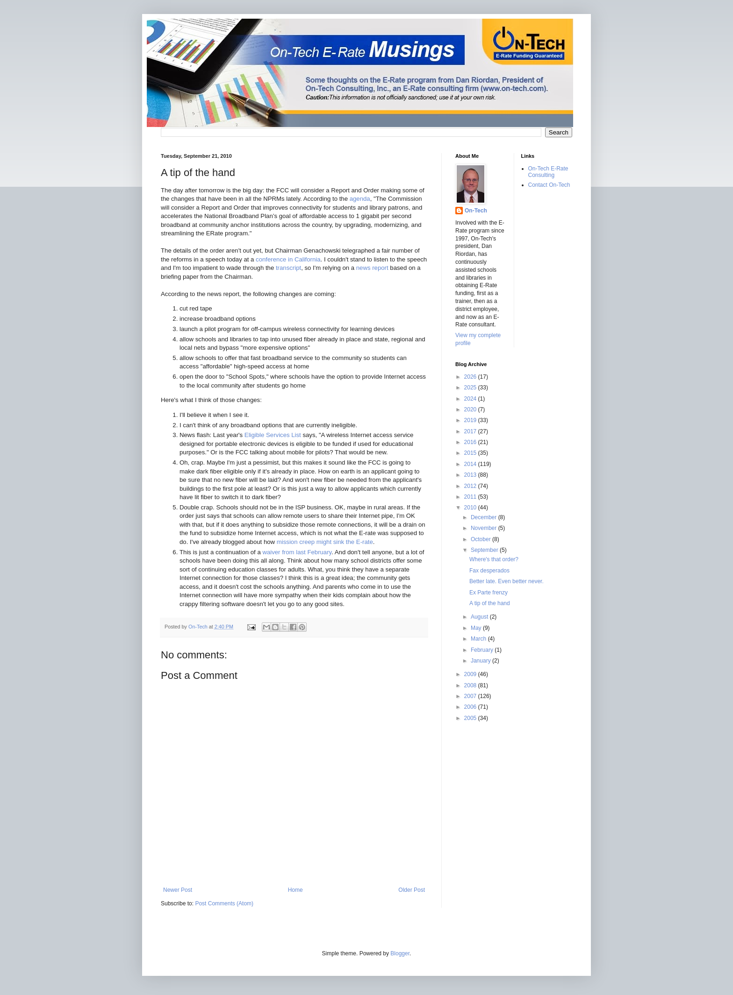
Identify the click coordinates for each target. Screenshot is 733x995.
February (483, 650)
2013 (471, 475)
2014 (471, 464)
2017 (471, 431)
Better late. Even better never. (506, 581)
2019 (471, 420)
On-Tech (476, 210)
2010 (471, 507)
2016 (471, 442)
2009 (471, 674)
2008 (471, 685)
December (484, 517)
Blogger (400, 953)
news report (372, 267)
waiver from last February (296, 552)
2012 (471, 486)
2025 (471, 387)
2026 (471, 377)
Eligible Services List (272, 434)
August (480, 617)
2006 (471, 707)
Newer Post (177, 890)
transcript (288, 267)
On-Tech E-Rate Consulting (548, 171)
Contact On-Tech (549, 185)
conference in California (288, 259)
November (484, 528)
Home (295, 890)
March (479, 638)
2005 (471, 718)
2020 (471, 409)
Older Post (411, 890)
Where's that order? (493, 559)
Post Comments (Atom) (224, 903)
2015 (471, 453)
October (481, 539)
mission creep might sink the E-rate (325, 541)
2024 (471, 398)
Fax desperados (489, 570)
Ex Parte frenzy (488, 592)
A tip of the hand (489, 603)
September (485, 550)
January (481, 660)
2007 (471, 696)
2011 (471, 497)
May (477, 628)
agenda (360, 198)
